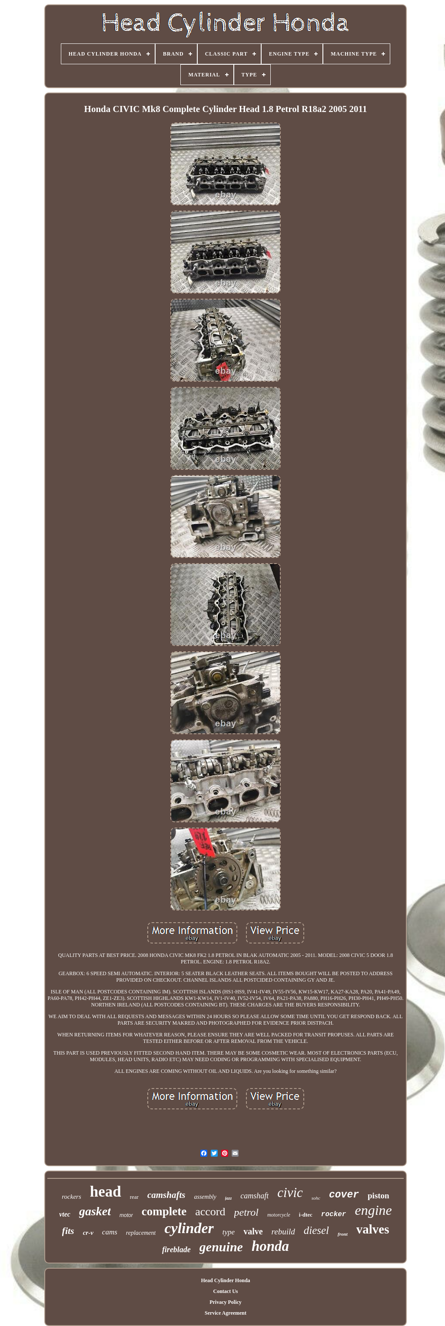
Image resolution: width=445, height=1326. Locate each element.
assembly (205, 1197)
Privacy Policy (225, 1302)
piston (378, 1195)
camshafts (166, 1195)
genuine (221, 1247)
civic (290, 1192)
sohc (316, 1198)
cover (344, 1195)
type (228, 1232)
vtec (64, 1214)
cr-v (88, 1232)
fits (68, 1230)
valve (252, 1231)
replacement (141, 1233)
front (343, 1234)
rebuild (283, 1231)
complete (164, 1211)
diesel (316, 1230)
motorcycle (278, 1215)
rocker (333, 1214)
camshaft (254, 1195)
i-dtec (305, 1214)
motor (126, 1215)
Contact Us (225, 1291)
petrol (246, 1212)
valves (372, 1229)
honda (270, 1246)
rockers (71, 1196)
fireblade (176, 1249)
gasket (95, 1211)
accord (210, 1211)
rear (134, 1197)
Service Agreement (225, 1313)
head (105, 1191)
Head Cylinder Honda (225, 1280)
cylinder (188, 1228)
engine (373, 1210)
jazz (228, 1198)
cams (109, 1232)
